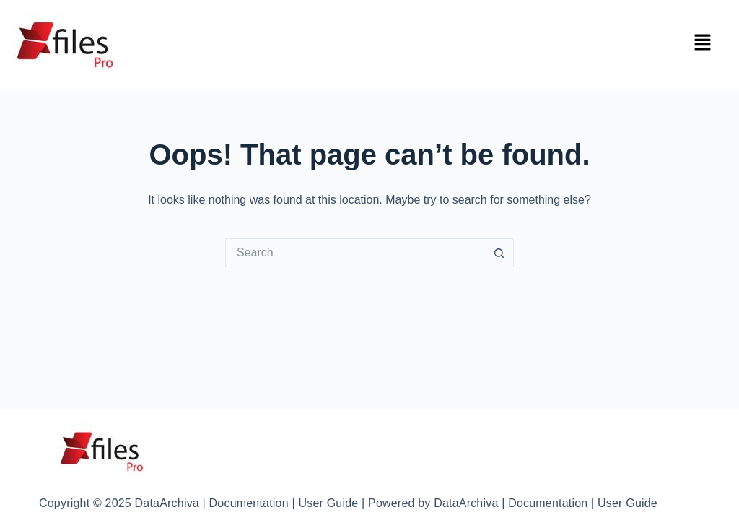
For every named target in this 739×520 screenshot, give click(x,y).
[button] (702, 43)
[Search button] (499, 252)
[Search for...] (355, 252)
